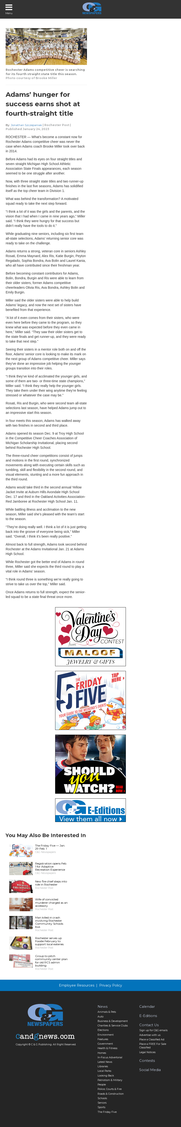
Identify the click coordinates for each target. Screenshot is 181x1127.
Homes (102, 1053)
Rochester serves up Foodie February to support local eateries (49, 941)
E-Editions (148, 1016)
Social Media (150, 1070)
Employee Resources (76, 985)
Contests (147, 1061)
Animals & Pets (107, 1011)
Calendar (147, 1006)
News (102, 1006)
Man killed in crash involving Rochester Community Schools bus (49, 922)
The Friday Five (107, 1112)
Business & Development (113, 1021)
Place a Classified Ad (151, 1039)
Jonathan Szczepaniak (26, 125)
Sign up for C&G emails (153, 1030)
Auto (100, 1016)
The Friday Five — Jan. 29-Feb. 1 (50, 847)
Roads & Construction (111, 1093)
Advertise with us (149, 1035)
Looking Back (106, 1075)
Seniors (102, 1102)
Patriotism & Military (110, 1080)
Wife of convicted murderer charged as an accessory (51, 902)
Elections (103, 1030)
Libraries (103, 1066)
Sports (101, 1107)
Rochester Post (56, 125)
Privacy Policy (110, 985)
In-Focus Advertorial (110, 1057)
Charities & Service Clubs (113, 1025)
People (102, 1084)
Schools (102, 1098)
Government (105, 1043)
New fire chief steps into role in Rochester (51, 883)
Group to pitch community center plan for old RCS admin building (51, 960)
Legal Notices (147, 1052)
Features (103, 1039)
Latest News (105, 1061)
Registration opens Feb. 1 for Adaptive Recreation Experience (51, 866)
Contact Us (149, 1025)
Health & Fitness (107, 1048)
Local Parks (104, 1070)
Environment (106, 1034)
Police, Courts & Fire (110, 1089)
